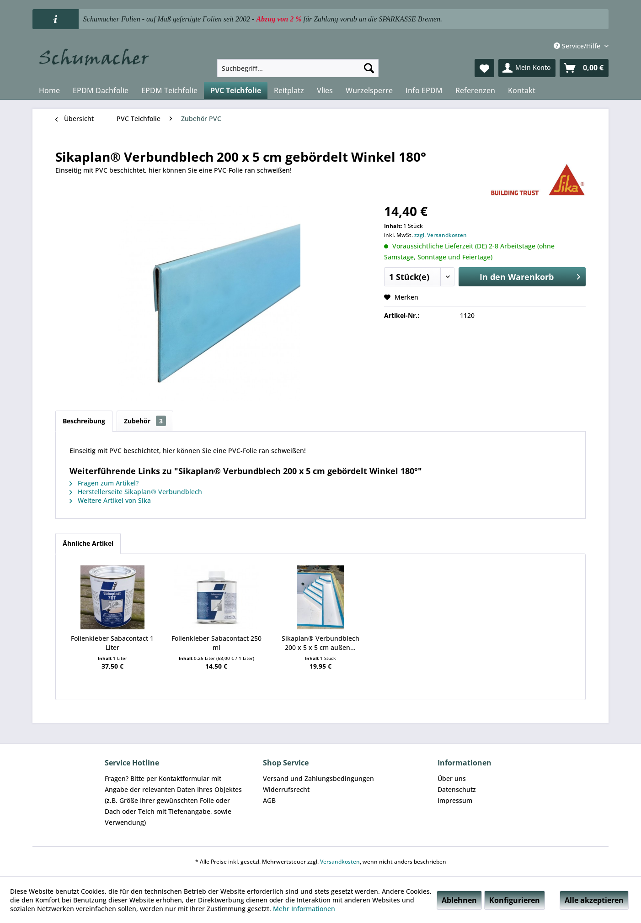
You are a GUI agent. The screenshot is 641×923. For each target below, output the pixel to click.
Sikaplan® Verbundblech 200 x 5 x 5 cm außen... (320, 643)
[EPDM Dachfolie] (100, 90)
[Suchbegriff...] (298, 68)
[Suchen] (369, 68)
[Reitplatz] (288, 90)
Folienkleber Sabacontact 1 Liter (112, 643)
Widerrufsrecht (286, 789)
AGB (269, 800)
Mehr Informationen (304, 908)
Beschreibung (84, 421)
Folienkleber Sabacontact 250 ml (216, 643)
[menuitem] (298, 68)
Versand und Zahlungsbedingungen (318, 778)
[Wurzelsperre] (369, 90)
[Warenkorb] (584, 68)
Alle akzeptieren (594, 900)
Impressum (455, 800)
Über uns (452, 778)
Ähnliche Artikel (88, 543)
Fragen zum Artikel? (104, 483)
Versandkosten (340, 861)
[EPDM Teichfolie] (169, 90)
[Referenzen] (475, 90)
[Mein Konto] (527, 68)
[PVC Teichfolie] (235, 90)
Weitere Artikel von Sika (110, 500)
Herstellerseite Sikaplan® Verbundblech (135, 491)
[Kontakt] (522, 90)
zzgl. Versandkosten (440, 235)
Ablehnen (459, 900)
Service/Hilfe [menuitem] (578, 46)
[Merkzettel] (484, 68)
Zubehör (145, 421)
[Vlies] (324, 90)
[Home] (49, 90)
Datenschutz (457, 789)
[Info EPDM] (424, 90)
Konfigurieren (514, 900)
